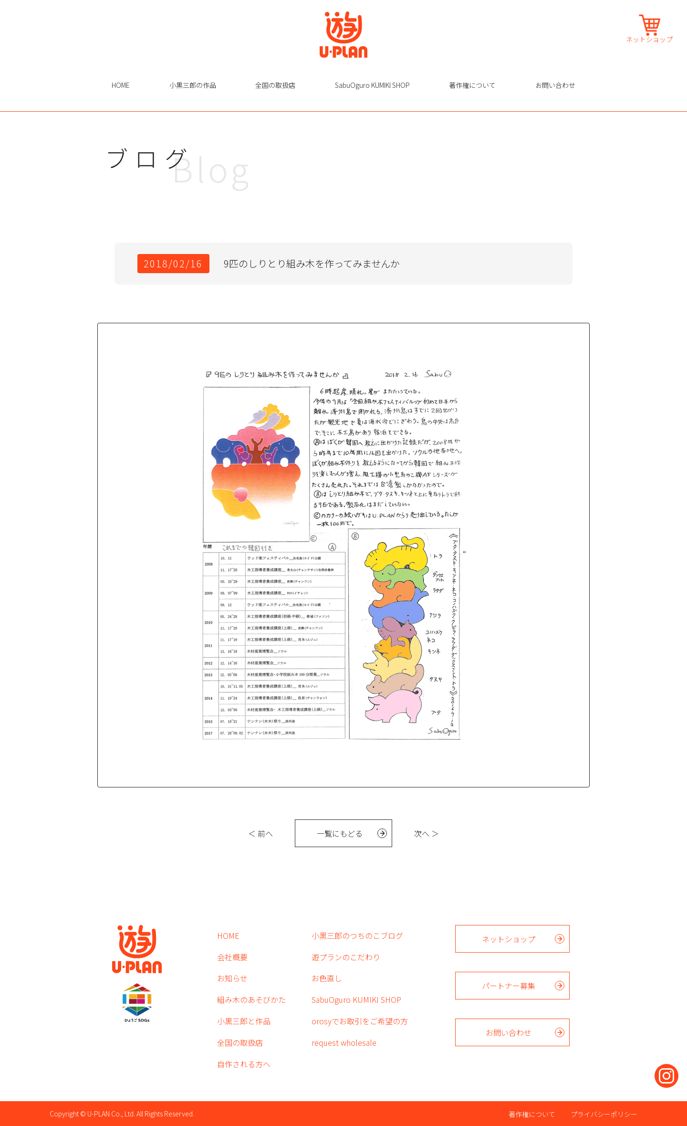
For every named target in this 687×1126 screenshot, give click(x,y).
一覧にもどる (340, 833)
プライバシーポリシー (604, 1114)
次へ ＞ (426, 833)
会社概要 (232, 957)
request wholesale (344, 1042)
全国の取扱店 (275, 85)
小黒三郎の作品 (192, 85)
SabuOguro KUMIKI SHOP (372, 85)
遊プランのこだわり (346, 957)
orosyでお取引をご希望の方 (360, 1021)
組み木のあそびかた (251, 999)
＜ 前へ (260, 833)
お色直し (327, 978)
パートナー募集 (508, 985)
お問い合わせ (555, 85)
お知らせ (232, 978)
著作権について (472, 85)
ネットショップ (649, 38)
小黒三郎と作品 (244, 1021)
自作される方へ (244, 1064)
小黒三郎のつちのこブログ (357, 935)
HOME (121, 85)
